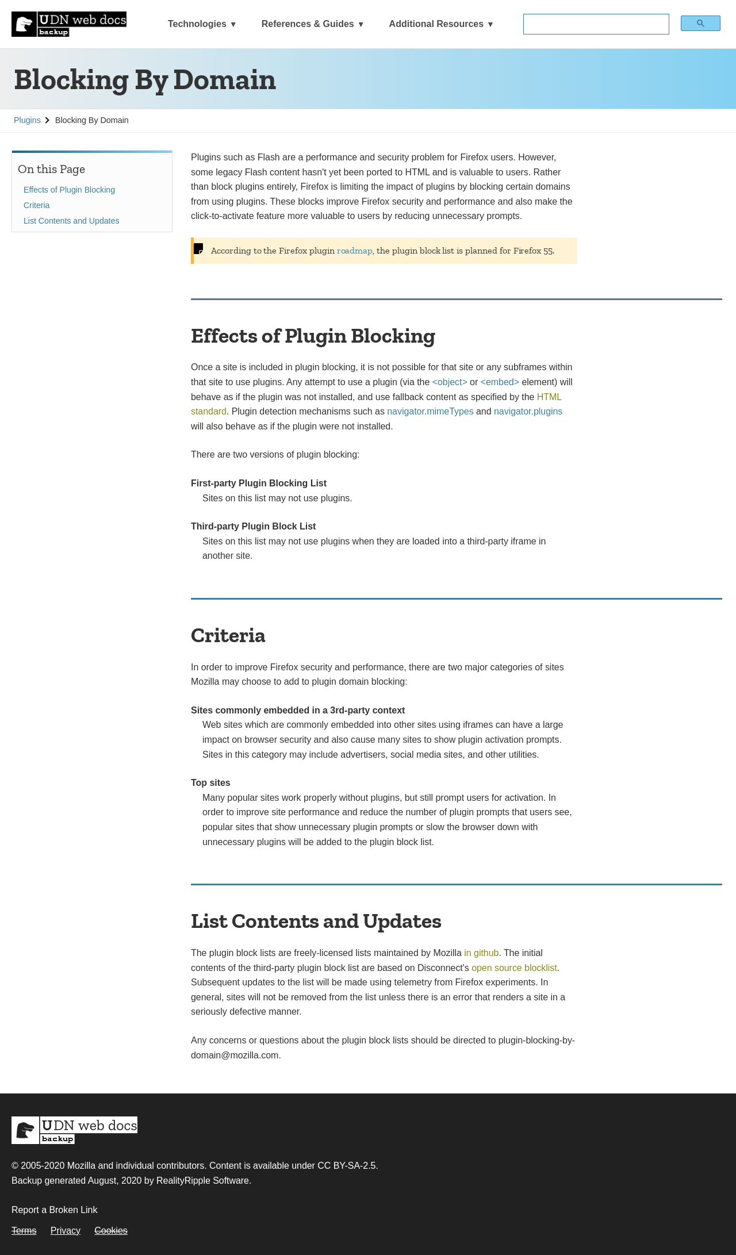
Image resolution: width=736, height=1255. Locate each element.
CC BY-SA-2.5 (346, 1165)
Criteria (36, 205)
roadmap (355, 250)
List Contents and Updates (71, 220)
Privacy (65, 1230)
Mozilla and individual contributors (136, 1165)
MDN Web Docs (74, 1130)
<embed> (500, 382)
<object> (449, 382)
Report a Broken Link (54, 1210)
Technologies (197, 24)
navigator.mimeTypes (430, 411)
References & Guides (308, 24)
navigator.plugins (528, 411)
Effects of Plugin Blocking (69, 189)
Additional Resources (436, 24)
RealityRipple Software (202, 1180)
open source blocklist (514, 968)
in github (481, 953)
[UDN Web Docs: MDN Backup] (69, 24)
